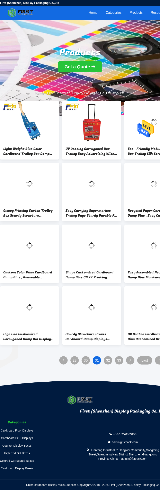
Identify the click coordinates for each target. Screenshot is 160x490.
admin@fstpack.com (125, 442)
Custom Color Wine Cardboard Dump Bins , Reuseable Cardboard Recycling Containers (27, 275)
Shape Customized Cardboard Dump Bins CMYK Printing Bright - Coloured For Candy (89, 275)
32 (108, 360)
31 (97, 360)
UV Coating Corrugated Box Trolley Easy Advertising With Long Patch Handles (89, 151)
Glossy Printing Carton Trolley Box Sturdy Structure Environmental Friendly (28, 213)
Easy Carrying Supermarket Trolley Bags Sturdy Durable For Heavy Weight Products (91, 213)
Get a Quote (77, 66)
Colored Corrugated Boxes (17, 460)
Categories (114, 12)
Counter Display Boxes (17, 445)
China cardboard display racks (45, 485)
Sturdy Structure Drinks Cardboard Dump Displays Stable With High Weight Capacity (86, 337)
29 (75, 360)
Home (93, 12)
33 (119, 360)
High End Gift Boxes (17, 453)
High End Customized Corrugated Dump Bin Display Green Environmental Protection (27, 337)
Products (136, 12)
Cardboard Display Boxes (17, 468)
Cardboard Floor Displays (17, 430)
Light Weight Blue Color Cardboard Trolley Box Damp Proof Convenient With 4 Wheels (26, 151)
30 (86, 360)
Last (144, 360)
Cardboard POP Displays (17, 438)
